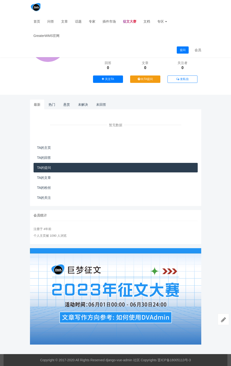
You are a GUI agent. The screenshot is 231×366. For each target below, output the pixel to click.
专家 (92, 21)
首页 (37, 21)
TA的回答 (44, 158)
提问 (183, 50)
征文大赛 (129, 21)
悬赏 (66, 104)
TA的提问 (44, 168)
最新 (37, 104)
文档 (146, 21)
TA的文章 (44, 178)
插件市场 (109, 21)
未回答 (101, 104)
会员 (198, 50)
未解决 (83, 104)
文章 (64, 21)
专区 (162, 21)
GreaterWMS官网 (47, 36)
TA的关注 (44, 198)
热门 (52, 104)
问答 (50, 21)
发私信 (182, 79)
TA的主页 (44, 148)
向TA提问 (145, 79)
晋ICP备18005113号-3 (174, 360)
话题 (78, 21)
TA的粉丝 (44, 188)
